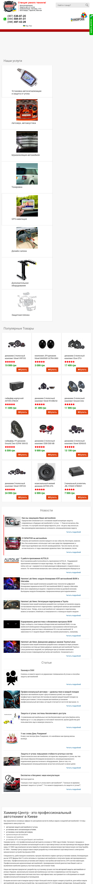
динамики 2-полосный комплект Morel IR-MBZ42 (46, 263)
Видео (7, 856)
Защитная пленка (62, 179)
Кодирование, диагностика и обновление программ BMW (46, 486)
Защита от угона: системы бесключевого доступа (43, 577)
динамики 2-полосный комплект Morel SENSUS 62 (75, 307)
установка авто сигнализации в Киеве (21, 694)
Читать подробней (73, 396)
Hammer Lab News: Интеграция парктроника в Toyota (44, 465)
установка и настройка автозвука (19, 696)
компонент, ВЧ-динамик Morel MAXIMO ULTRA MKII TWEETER (46, 222)
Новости (8, 853)
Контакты (9, 866)
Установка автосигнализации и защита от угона (23, 84)
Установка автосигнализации (17, 836)
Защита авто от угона (39, 836)
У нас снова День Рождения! (33, 597)
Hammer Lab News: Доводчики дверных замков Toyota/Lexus (48, 506)
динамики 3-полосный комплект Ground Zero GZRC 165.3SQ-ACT (75, 265)
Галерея (8, 863)
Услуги (8, 846)
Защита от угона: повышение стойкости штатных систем (47, 618)
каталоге (19, 766)
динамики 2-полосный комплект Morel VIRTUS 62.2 (15, 222)
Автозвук (53, 836)
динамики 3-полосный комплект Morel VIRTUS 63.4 (15, 350)
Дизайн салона (60, 147)
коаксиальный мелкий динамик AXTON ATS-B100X (45, 350)
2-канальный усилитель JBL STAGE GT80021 (75, 348)
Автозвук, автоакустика (65, 83)
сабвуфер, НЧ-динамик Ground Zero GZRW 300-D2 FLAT (16, 307)
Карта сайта (10, 868)
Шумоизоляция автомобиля (23, 115)
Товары (8, 848)
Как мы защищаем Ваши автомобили (39, 382)
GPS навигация (16, 147)
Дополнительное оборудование (17, 180)
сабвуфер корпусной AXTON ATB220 (14, 263)
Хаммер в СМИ (27, 534)
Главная (8, 843)
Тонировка (58, 115)
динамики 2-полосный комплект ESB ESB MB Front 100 (45, 307)
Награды (9, 861)
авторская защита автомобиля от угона (22, 691)
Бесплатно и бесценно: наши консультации (40, 639)
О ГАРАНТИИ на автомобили (34, 402)
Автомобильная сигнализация (18, 838)
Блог (7, 858)
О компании (10, 851)
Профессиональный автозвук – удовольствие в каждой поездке (50, 556)
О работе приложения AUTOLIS (34, 422)
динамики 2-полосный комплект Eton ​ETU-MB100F (75, 222)
